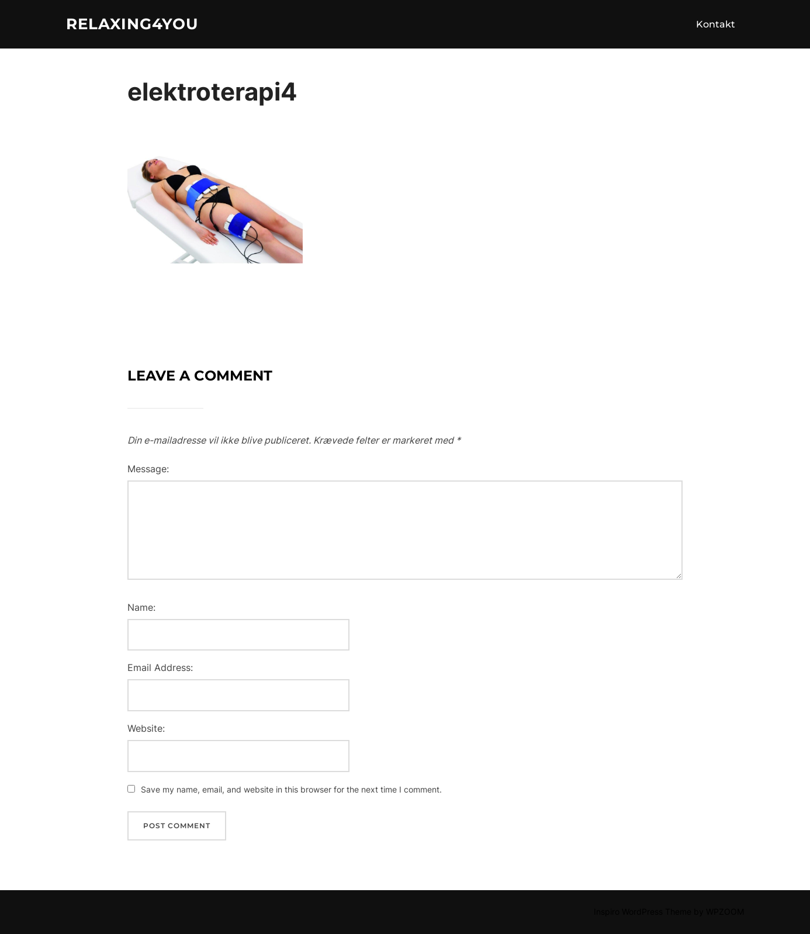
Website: (146, 728)
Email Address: (160, 667)
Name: (141, 607)
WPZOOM (725, 911)
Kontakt (715, 24)
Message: (148, 469)
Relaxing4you (132, 24)
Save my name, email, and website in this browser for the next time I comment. (291, 789)
